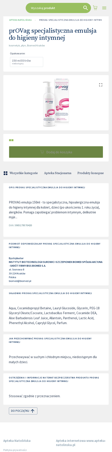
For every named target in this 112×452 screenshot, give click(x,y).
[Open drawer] (104, 8)
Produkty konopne (90, 173)
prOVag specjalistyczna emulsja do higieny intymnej (72, 20)
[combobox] (58, 8)
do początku (23, 411)
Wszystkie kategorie (21, 173)
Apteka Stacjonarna (57, 173)
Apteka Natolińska (20, 20)
